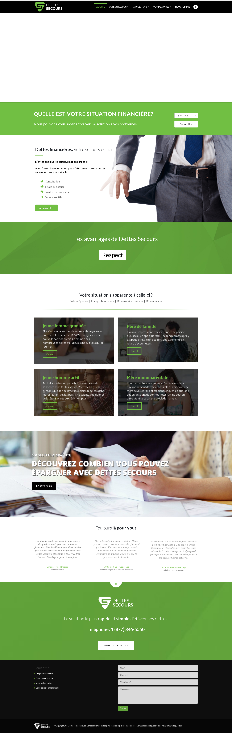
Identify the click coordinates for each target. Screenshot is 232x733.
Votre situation (118, 7)
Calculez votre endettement (47, 688)
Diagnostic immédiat (44, 674)
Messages (158, 695)
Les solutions (140, 7)
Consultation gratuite (44, 678)
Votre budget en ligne (44, 683)
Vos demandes (161, 7)
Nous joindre (182, 7)
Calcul (65, 345)
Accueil (100, 7)
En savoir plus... (46, 208)
